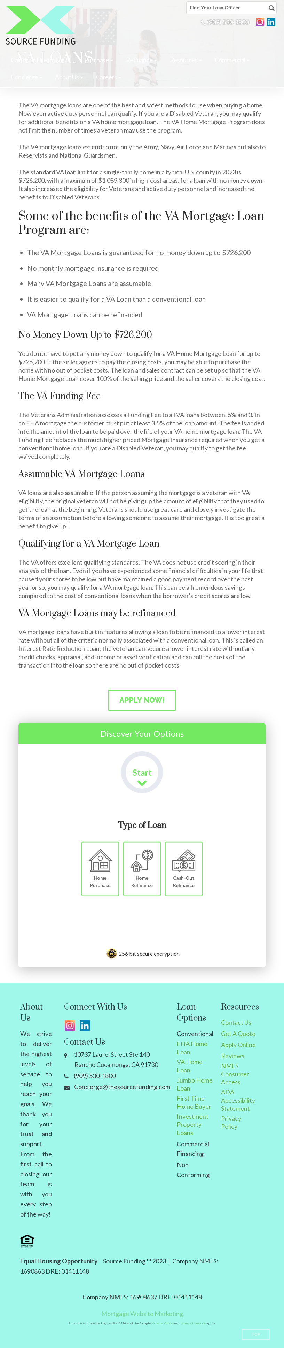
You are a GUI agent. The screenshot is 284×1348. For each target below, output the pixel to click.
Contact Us (236, 1022)
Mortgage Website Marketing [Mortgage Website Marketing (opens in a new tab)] (142, 1313)
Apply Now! (142, 700)
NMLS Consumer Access (235, 1074)
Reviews (232, 1056)
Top (256, 1334)
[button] (99, 59)
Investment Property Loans (192, 1124)
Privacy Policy (231, 1122)
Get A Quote (238, 1033)
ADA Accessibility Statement (238, 1100)
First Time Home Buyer (194, 1102)
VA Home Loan (190, 1066)
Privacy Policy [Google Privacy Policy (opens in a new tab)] (162, 1323)
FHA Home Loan (192, 1047)
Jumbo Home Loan (195, 1084)
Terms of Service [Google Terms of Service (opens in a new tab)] (193, 1323)
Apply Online (238, 1044)
